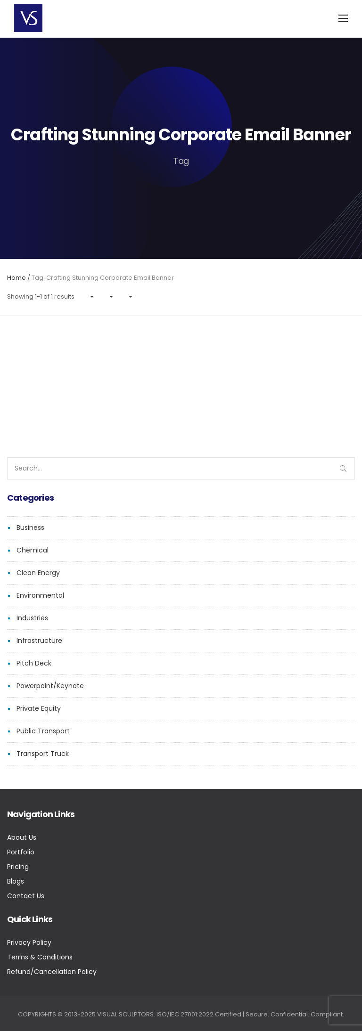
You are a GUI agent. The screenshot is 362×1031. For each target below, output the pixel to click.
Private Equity (38, 708)
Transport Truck (42, 753)
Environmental (40, 595)
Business (30, 527)
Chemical (32, 550)
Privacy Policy (29, 942)
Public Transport (43, 731)
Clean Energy (38, 572)
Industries (32, 618)
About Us (21, 837)
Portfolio (20, 852)
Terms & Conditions (40, 957)
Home (16, 277)
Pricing (18, 866)
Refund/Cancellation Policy (52, 971)
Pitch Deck (33, 663)
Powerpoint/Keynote (50, 685)
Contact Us (25, 896)
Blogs (15, 881)
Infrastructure (39, 640)
